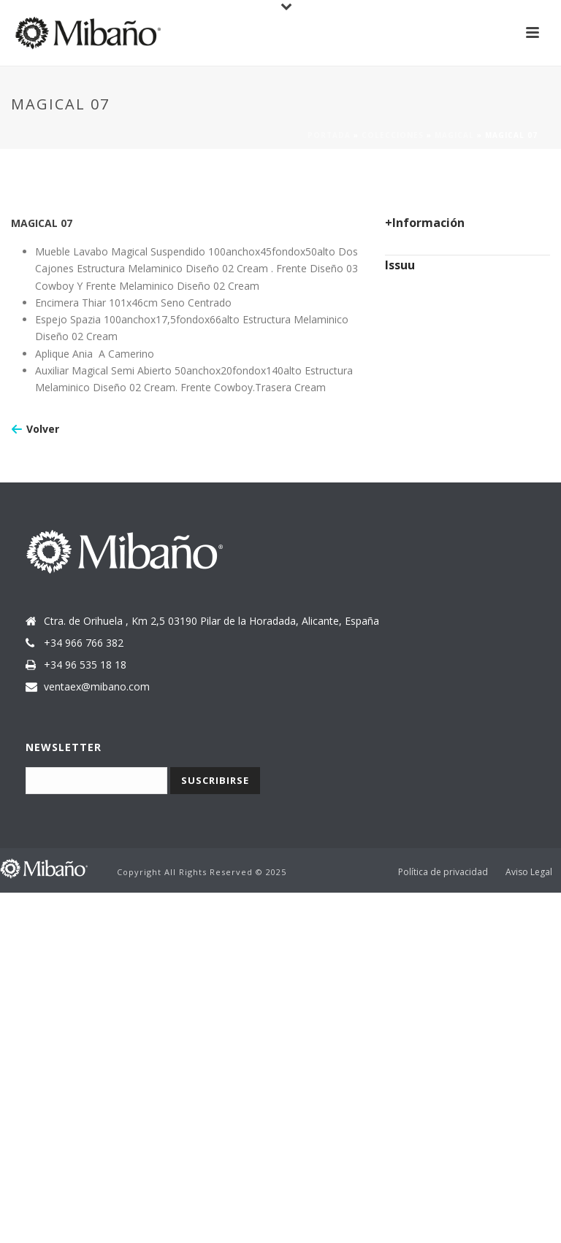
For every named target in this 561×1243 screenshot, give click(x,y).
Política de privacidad (443, 872)
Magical (454, 135)
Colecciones (393, 135)
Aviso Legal (528, 872)
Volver (42, 429)
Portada (329, 135)
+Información (425, 223)
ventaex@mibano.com (97, 686)
